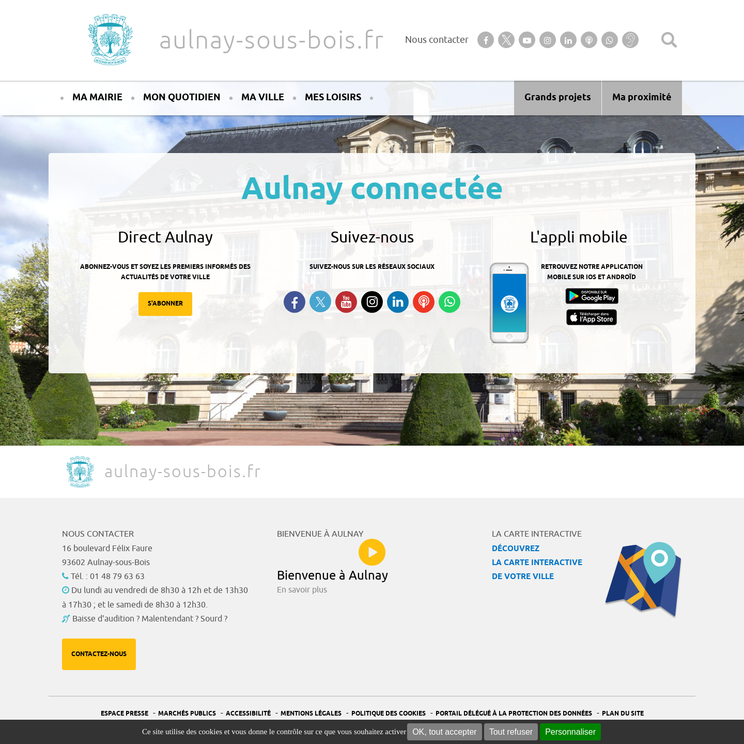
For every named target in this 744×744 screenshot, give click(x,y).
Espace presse (124, 713)
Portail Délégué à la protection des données (514, 713)
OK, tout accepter (444, 731)
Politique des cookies (388, 713)
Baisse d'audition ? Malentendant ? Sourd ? (149, 619)
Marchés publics (187, 713)
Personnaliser (570, 731)
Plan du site (623, 713)
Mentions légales (311, 713)
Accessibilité (248, 713)
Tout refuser (511, 731)
